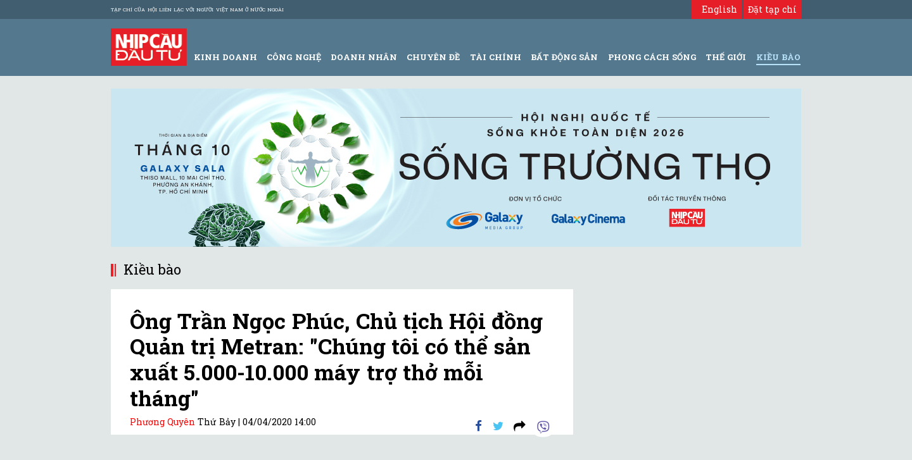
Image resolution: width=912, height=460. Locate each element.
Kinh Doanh (225, 57)
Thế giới (726, 57)
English (716, 9)
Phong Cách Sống (652, 57)
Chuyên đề (433, 57)
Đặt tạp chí (772, 9)
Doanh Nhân (364, 57)
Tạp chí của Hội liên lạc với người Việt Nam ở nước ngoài (197, 9)
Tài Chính (495, 57)
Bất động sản (564, 57)
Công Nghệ (293, 57)
